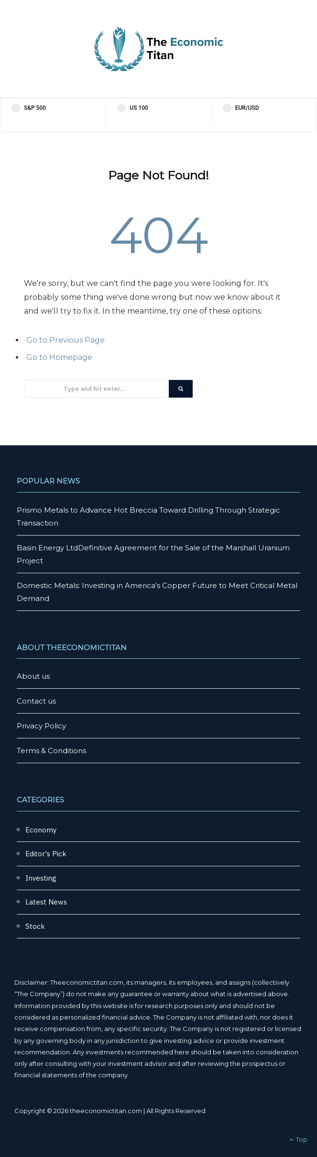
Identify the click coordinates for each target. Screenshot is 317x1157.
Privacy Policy (41, 725)
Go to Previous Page (65, 340)
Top (298, 1139)
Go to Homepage (59, 357)
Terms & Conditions (51, 750)
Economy (40, 829)
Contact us (36, 700)
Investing (40, 878)
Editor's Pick (45, 853)
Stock (35, 926)
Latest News (46, 901)
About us (33, 676)
